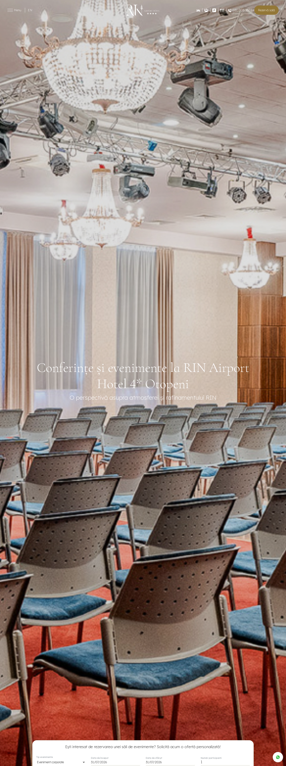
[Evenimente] (206, 10)
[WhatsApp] (278, 757)
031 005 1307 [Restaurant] (240, 10)
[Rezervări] (198, 10)
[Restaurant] (222, 10)
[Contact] (214, 10)
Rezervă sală (266, 10)
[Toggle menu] (10, 10)
